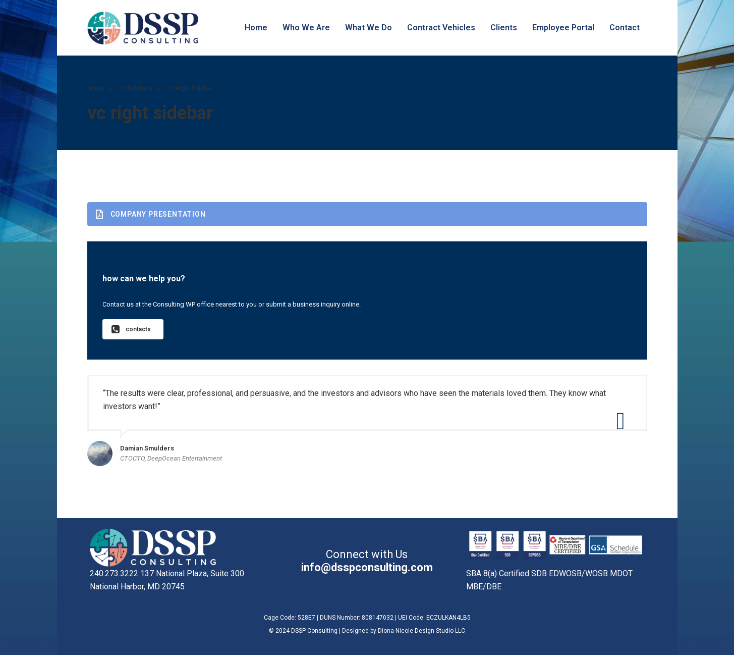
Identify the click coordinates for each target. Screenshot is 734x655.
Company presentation (151, 214)
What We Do (368, 27)
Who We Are (306, 27)
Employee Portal (563, 27)
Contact (624, 27)
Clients (503, 27)
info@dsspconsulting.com (367, 567)
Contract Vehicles (441, 27)
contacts (131, 329)
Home (256, 27)
